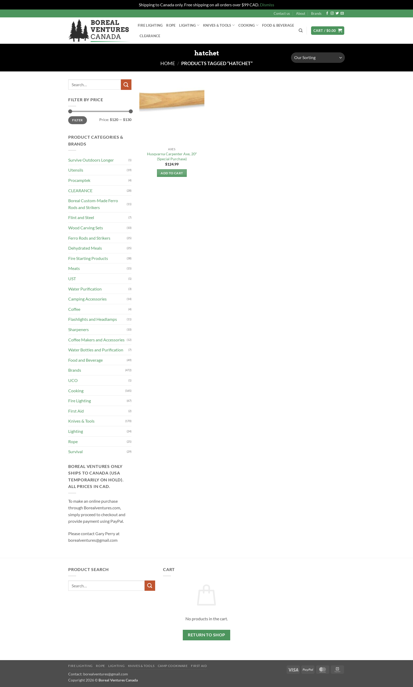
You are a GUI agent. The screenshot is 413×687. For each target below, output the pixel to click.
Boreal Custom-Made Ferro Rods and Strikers (93, 204)
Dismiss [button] (267, 4)
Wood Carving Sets (85, 227)
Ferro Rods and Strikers (89, 237)
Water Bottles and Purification (95, 349)
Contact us (282, 13)
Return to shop (206, 634)
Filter (77, 120)
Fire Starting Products (88, 258)
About (300, 13)
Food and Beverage (85, 359)
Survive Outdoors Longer (91, 159)
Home (167, 63)
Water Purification (85, 288)
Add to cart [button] (172, 173)
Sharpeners (78, 329)
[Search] (301, 31)
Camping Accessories (87, 298)
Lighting (189, 25)
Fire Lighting (150, 25)
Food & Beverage (278, 25)
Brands (316, 13)
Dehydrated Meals (85, 247)
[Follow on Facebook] (327, 13)
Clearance (150, 36)
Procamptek (79, 180)
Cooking (248, 25)
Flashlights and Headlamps (92, 319)
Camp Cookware (173, 666)
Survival (75, 451)
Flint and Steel (81, 217)
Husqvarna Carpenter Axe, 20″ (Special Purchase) (172, 156)
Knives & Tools (219, 25)
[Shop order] (318, 57)
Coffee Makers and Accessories (96, 339)
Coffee (74, 309)
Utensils (75, 169)
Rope (170, 25)
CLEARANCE (80, 190)
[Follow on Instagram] (332, 13)
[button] (327, 30)
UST (72, 278)
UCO (73, 380)
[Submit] (126, 84)
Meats (74, 268)
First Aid (76, 410)
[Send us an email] (342, 13)
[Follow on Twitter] (337, 13)
